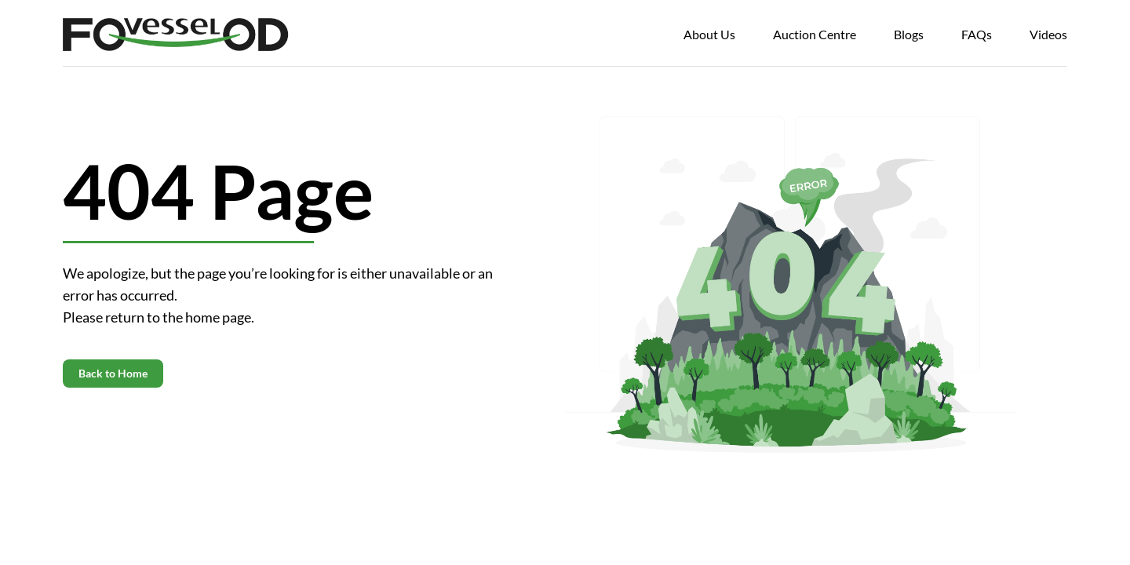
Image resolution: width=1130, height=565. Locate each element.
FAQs (976, 34)
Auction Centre (814, 34)
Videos (1048, 34)
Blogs (909, 34)
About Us (709, 34)
